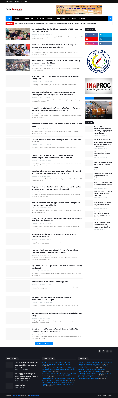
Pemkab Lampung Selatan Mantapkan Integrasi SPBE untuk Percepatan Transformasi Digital (59, 379)
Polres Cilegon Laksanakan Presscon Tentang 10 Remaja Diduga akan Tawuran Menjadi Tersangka (56, 109)
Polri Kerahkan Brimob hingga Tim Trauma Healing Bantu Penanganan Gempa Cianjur (56, 203)
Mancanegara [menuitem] (29, 18)
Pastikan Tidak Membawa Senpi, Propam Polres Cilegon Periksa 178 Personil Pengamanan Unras (55, 251)
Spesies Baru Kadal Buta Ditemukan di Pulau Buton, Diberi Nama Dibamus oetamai (94, 378)
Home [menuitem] (9, 18)
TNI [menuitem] (68, 18)
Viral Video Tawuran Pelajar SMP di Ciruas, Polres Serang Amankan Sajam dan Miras (56, 61)
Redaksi (110, 396)
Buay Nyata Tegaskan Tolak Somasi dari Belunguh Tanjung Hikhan (103, 175)
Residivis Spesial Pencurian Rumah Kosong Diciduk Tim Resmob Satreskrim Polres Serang (55, 330)
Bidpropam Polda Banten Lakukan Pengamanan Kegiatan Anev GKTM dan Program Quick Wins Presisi (56, 188)
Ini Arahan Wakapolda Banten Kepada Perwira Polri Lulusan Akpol (57, 125)
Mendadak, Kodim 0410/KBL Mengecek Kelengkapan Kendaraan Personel (54, 235)
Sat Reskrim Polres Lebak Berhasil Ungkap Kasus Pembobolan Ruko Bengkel (52, 298)
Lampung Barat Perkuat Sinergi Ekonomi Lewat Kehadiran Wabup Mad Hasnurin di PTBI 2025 (56, 363)
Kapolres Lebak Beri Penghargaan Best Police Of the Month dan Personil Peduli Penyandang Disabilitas (56, 172)
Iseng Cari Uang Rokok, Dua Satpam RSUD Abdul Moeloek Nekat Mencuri (97, 112)
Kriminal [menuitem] (82, 18)
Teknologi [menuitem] (50, 18)
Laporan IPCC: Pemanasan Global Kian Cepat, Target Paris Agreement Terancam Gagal (95, 363)
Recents (98, 98)
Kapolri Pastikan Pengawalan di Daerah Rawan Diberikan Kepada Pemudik (102, 214)
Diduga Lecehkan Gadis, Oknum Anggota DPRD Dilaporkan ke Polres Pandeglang (57, 30)
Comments (108, 98)
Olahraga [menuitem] (61, 18)
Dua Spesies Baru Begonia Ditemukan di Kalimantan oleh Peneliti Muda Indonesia (94, 374)
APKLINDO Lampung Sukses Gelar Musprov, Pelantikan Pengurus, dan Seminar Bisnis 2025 (102, 203)
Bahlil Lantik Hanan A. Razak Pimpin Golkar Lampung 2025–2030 (103, 193)
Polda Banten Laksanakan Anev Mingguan (50, 281)
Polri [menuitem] (74, 18)
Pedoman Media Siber (21, 1)
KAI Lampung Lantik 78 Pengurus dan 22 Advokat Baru (102, 153)
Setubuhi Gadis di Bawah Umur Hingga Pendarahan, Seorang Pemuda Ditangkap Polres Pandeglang (54, 93)
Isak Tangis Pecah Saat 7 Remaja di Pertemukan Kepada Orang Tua (56, 77)
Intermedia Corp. (35, 396)
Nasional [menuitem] (17, 18)
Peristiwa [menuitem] (40, 18)
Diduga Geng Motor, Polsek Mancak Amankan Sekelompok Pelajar (57, 314)
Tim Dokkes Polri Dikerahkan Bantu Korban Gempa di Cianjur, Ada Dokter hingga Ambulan (54, 46)
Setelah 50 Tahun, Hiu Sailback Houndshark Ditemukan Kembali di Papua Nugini (92, 370)
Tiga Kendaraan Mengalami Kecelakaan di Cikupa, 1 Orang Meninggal (57, 267)
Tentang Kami (101, 396)
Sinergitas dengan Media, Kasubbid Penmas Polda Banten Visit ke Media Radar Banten (57, 219)
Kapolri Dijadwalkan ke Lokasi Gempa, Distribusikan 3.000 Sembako (56, 140)
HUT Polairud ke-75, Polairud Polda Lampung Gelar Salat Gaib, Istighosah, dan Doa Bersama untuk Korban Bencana (103, 164)
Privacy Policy (9, 1)
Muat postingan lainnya (44, 343)
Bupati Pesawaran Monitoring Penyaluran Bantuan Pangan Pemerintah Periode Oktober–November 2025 (58, 384)
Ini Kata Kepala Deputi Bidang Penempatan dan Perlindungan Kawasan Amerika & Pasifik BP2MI (52, 156)
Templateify (16, 396)
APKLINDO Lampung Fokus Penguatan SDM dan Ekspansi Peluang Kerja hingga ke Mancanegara (102, 225)
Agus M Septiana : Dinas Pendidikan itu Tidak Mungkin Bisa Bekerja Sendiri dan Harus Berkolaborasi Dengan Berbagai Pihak (59, 369)
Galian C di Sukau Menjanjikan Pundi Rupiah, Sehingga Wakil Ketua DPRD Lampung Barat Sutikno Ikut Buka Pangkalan (103, 130)
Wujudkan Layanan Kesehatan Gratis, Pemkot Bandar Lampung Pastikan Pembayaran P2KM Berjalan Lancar (59, 375)
